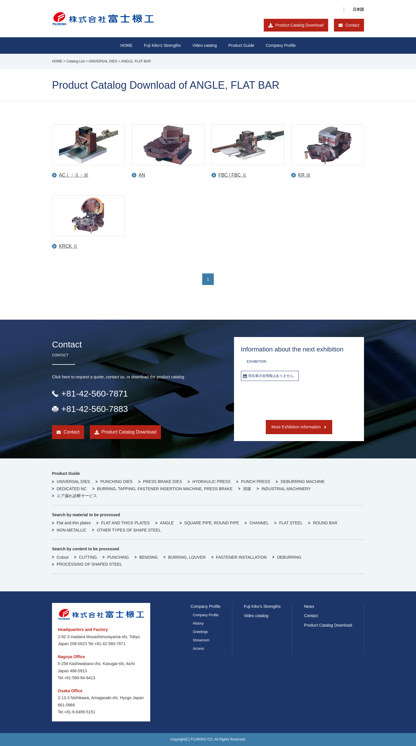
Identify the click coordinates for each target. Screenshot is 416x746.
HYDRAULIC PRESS (211, 481)
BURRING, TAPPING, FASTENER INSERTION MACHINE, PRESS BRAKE (165, 488)
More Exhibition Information (296, 427)
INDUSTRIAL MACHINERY (286, 488)
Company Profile (281, 45)
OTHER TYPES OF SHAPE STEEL (129, 530)
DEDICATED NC (72, 488)
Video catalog (204, 45)
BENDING (148, 557)
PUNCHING (118, 557)
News (309, 606)
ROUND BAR (325, 523)
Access (198, 649)
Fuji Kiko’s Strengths (262, 606)
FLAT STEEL (290, 523)
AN (142, 175)
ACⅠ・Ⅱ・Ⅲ (73, 175)
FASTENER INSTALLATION (241, 557)
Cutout (62, 557)
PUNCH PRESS (255, 481)
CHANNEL (259, 523)
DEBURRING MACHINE (302, 481)
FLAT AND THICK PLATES (125, 523)
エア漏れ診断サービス (77, 495)
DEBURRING (289, 557)
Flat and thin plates (74, 523)
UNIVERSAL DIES (73, 481)
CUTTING (88, 557)
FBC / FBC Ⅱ (232, 175)
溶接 (247, 488)
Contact (352, 25)
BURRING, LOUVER (187, 557)
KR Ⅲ (304, 175)
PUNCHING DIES (116, 481)
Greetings (200, 632)
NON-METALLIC (71, 530)
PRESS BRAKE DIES (162, 481)
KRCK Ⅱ (68, 246)
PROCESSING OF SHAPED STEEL (89, 564)
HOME (126, 45)
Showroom (201, 640)
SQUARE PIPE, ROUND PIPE (211, 523)
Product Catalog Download (299, 25)
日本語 (358, 9)
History (198, 623)
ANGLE (167, 523)
